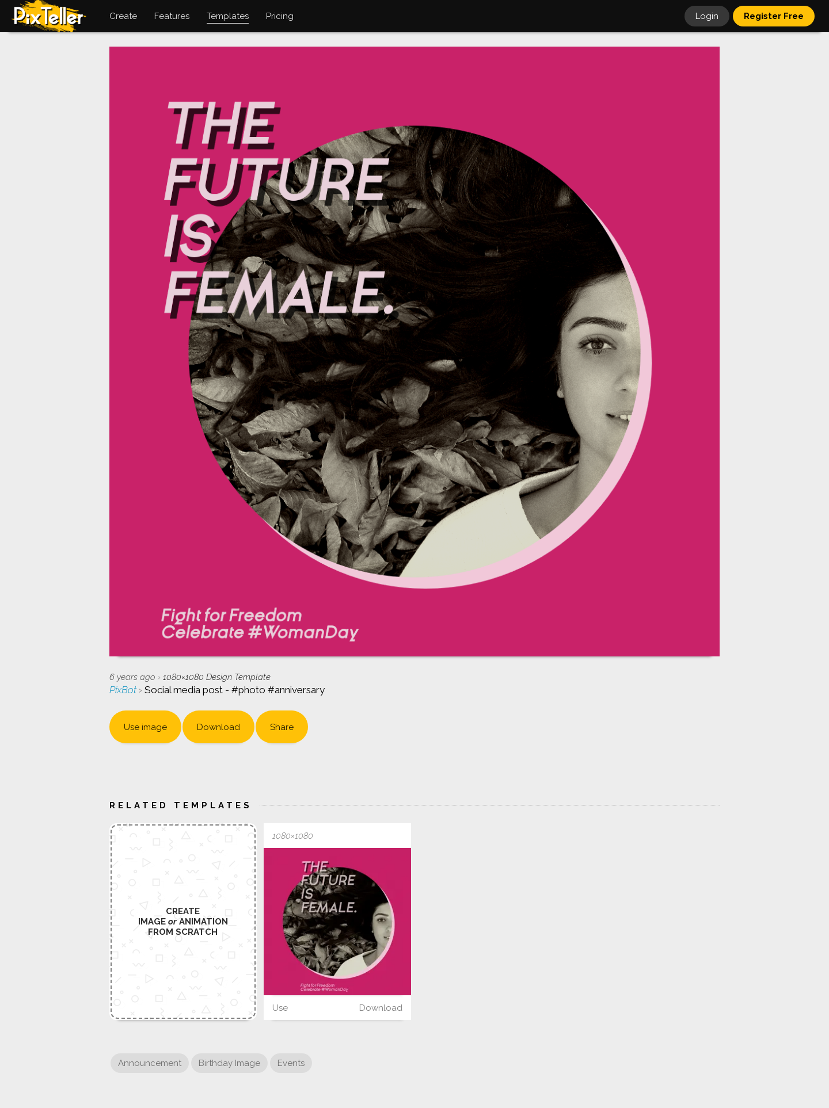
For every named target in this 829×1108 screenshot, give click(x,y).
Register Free (774, 16)
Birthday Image (229, 1063)
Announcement (149, 1063)
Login (706, 16)
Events (291, 1063)
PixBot (124, 690)
